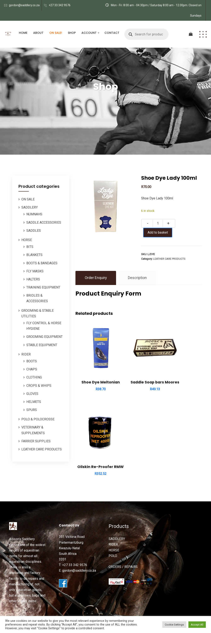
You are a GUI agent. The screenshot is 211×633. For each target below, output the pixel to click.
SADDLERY (29, 207)
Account (89, 33)
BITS (29, 247)
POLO (113, 529)
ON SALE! (55, 33)
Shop (72, 33)
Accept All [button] (197, 624)
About (38, 33)
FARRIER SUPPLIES (36, 441)
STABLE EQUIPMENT (41, 345)
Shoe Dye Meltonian (95, 370)
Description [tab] (137, 278)
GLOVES (32, 394)
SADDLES (33, 231)
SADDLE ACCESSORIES (43, 222)
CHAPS (31, 369)
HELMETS (33, 402)
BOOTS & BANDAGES (41, 263)
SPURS (31, 410)
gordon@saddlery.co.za (24, 5)
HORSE (26, 240)
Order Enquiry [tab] (96, 278)
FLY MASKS (35, 271)
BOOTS (31, 361)
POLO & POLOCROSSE (38, 419)
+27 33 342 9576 (59, 5)
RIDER (26, 354)
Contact (111, 33)
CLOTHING (34, 377)
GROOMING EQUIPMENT (44, 337)
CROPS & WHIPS (38, 386)
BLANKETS (34, 255)
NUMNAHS (34, 214)
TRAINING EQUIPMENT (43, 287)
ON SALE (28, 199)
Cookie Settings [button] (174, 624)
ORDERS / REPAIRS (123, 540)
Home (23, 33)
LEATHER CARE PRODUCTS (41, 449)
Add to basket (159, 232)
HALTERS (33, 279)
